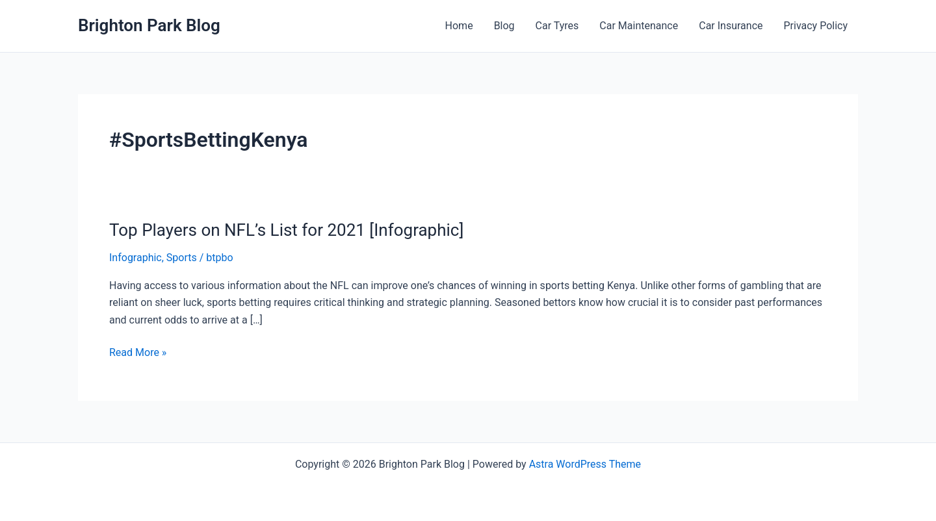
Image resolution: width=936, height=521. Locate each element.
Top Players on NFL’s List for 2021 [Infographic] (286, 230)
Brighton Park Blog (149, 25)
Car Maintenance (638, 25)
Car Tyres (557, 25)
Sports (181, 257)
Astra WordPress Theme (585, 464)
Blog (504, 25)
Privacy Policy (816, 25)
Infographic (135, 257)
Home (459, 25)
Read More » (137, 352)
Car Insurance (730, 25)
